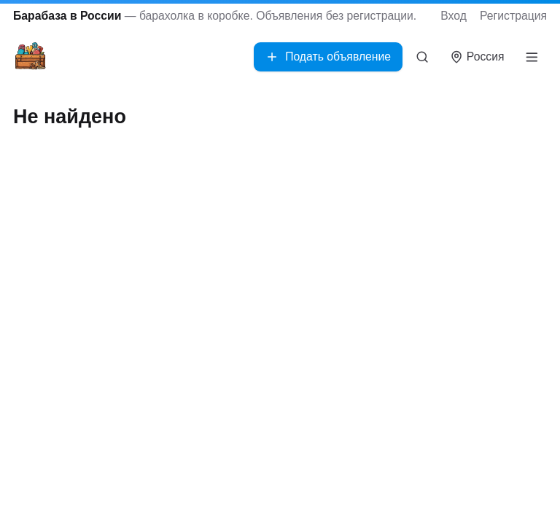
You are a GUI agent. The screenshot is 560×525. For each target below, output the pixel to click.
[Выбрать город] (477, 57)
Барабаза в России (67, 15)
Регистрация (513, 15)
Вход (453, 15)
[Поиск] (423, 57)
